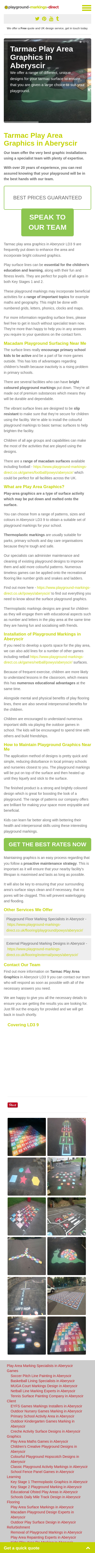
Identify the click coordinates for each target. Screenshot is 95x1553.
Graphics (14, 1436)
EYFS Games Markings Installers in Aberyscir (46, 1406)
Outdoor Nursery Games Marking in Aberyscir (46, 1411)
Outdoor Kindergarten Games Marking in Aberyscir (42, 1423)
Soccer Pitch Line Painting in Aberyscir (41, 1376)
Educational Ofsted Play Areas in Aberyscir (44, 1492)
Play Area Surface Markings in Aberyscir (42, 1507)
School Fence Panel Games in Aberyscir (42, 1472)
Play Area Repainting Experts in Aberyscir (43, 1537)
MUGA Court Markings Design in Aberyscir (44, 1386)
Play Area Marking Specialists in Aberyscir (40, 1366)
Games (12, 1371)
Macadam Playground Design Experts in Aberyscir (42, 1514)
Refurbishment (18, 1527)
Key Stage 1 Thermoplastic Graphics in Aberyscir (49, 1482)
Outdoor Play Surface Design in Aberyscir (43, 1522)
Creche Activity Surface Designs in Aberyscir (45, 1431)
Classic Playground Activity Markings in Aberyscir (49, 1467)
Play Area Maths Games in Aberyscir (39, 1441)
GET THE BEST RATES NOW (47, 844)
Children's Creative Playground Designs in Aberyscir (44, 1449)
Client (11, 1401)
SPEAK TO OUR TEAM (47, 222)
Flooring (13, 1502)
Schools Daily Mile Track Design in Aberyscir (46, 1497)
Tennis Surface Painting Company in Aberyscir (47, 1396)
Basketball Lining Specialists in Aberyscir (43, 1381)
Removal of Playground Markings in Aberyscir (46, 1532)
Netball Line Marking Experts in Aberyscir (43, 1391)
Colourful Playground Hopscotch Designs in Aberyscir (45, 1459)
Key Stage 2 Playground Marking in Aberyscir (46, 1487)
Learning (14, 1477)
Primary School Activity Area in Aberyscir (42, 1416)
